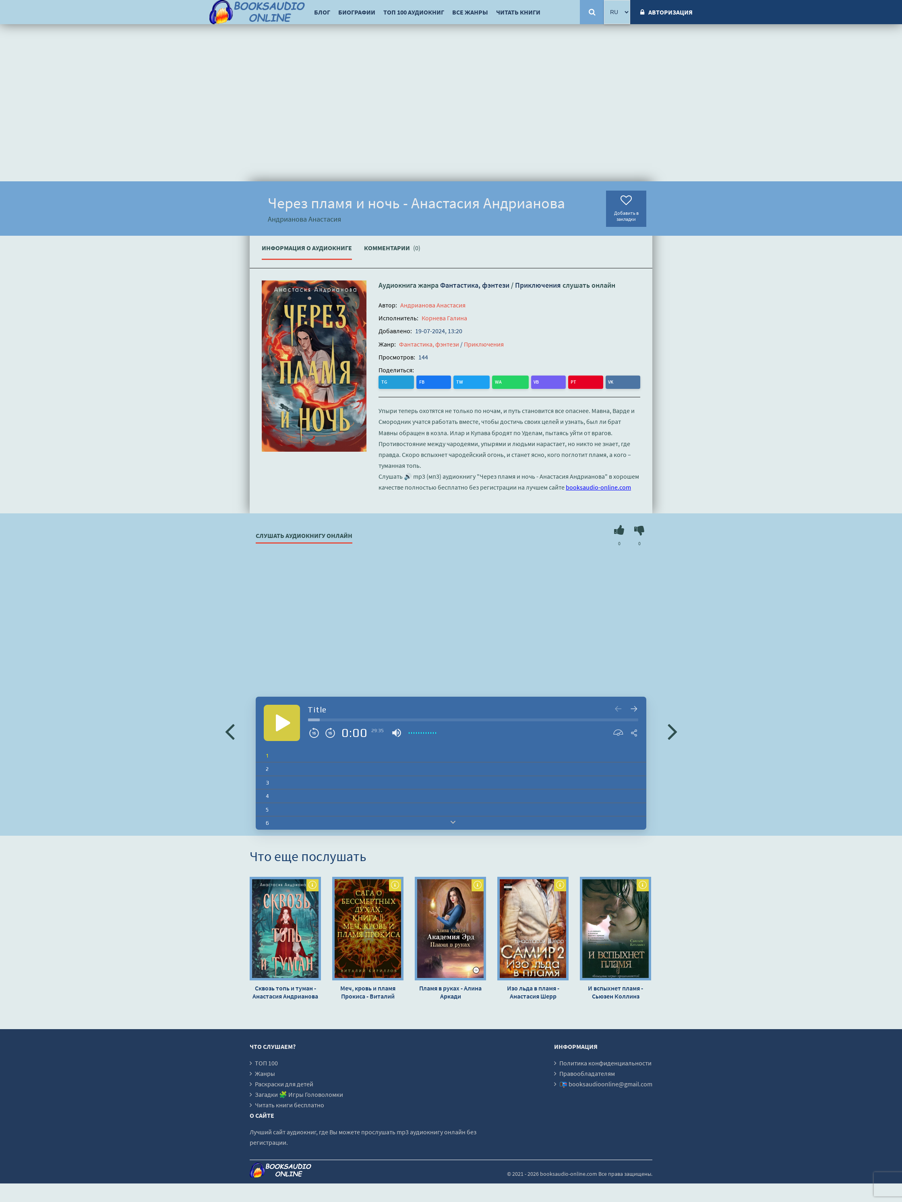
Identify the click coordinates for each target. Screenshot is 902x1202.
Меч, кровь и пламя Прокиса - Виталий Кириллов (367, 991)
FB (401, 381)
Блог (322, 12)
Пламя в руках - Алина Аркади (450, 991)
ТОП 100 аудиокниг (413, 12)
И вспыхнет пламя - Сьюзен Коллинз (615, 991)
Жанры (265, 1072)
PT (468, 381)
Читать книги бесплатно (289, 1104)
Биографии (356, 12)
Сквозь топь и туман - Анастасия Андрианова (285, 991)
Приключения (538, 285)
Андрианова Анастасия (432, 305)
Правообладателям (587, 1072)
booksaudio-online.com (598, 486)
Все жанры (470, 12)
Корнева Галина (444, 318)
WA (435, 381)
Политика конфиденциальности (605, 1062)
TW (418, 381)
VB (452, 381)
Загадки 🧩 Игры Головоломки (299, 1093)
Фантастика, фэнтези (474, 285)
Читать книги (518, 12)
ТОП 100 (266, 1062)
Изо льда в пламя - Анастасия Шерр (533, 991)
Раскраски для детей (284, 1083)
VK (483, 381)
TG (386, 381)
